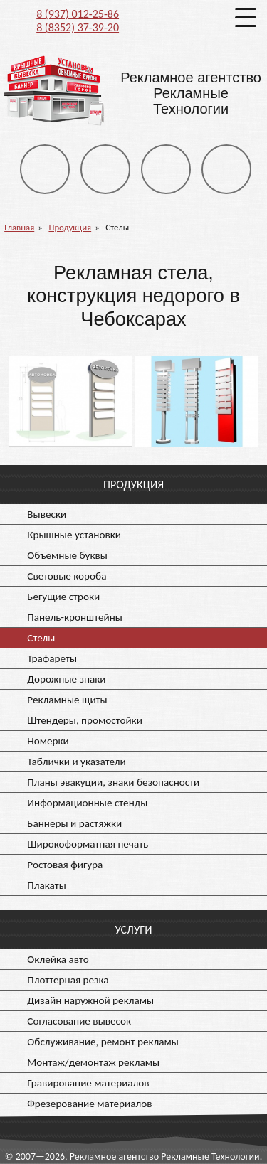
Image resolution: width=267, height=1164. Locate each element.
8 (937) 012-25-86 (77, 14)
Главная (19, 227)
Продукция (69, 227)
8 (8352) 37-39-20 (77, 27)
